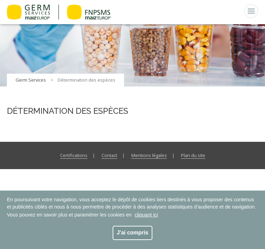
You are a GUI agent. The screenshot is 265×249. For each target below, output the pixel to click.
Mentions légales (149, 155)
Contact (109, 155)
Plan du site (193, 155)
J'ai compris (133, 233)
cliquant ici (146, 215)
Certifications (73, 155)
